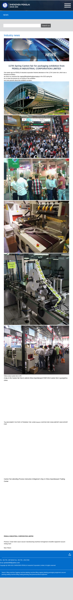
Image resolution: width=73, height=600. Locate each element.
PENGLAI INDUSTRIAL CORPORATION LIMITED (18, 536)
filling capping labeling (42, 572)
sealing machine (11, 574)
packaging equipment (55, 572)
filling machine (10, 572)
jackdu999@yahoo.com (12, 563)
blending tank (28, 574)
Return (9, 548)
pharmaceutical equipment (39, 574)
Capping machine (20, 572)
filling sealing (20, 574)
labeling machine (30, 572)
